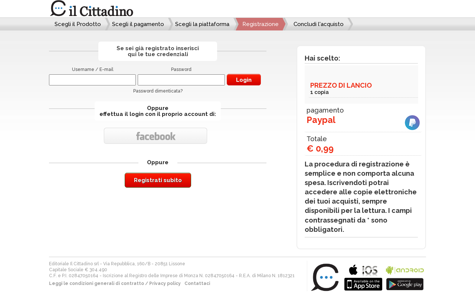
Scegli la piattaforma (202, 24)
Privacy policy (165, 283)
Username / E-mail (92, 69)
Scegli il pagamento (138, 24)
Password (181, 69)
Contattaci (197, 283)
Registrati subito (158, 180)
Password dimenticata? (158, 91)
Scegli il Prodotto (78, 24)
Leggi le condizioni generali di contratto (96, 283)
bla (363, 277)
